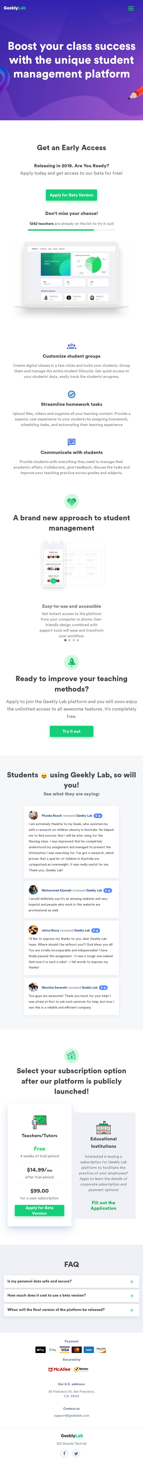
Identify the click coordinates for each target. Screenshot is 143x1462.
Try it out (71, 731)
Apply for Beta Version (71, 195)
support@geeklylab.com (71, 1415)
